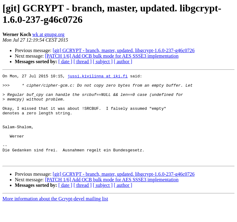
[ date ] (65, 61)
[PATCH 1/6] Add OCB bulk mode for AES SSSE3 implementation (112, 56)
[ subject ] (103, 61)
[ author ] (123, 61)
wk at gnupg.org (48, 34)
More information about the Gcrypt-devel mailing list (55, 216)
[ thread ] (82, 61)
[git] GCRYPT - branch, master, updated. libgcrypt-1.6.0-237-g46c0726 (124, 50)
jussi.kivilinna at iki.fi (98, 77)
